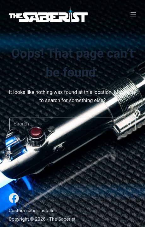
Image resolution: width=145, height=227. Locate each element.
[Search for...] (72, 124)
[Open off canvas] (133, 14)
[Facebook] (14, 198)
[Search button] (129, 124)
